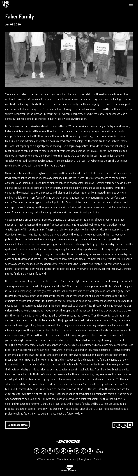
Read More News (18, 424)
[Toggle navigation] (131, 4)
